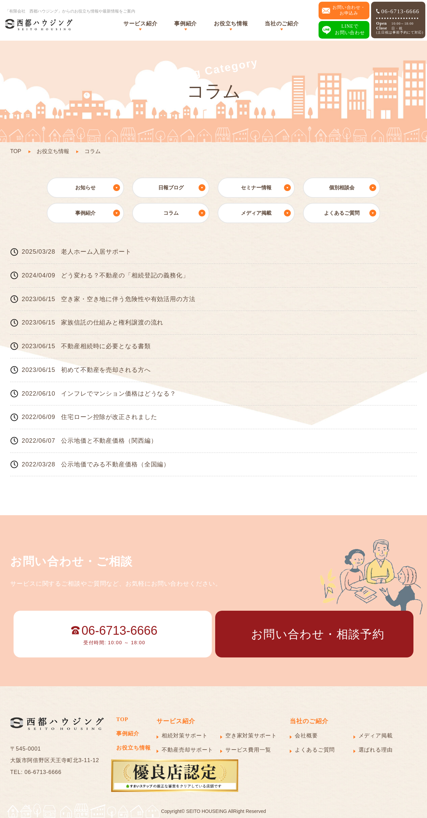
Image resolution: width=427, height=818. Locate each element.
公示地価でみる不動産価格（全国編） (115, 464)
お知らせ (85, 187)
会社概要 (306, 735)
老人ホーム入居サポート (96, 251)
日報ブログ (171, 187)
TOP (15, 151)
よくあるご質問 (342, 213)
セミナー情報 (256, 187)
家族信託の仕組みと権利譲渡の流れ (112, 322)
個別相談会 (341, 187)
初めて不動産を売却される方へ (106, 369)
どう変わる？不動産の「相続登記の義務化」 (125, 275)
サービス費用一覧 (248, 750)
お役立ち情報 (231, 23)
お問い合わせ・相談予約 (317, 634)
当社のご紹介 (282, 23)
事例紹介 (185, 23)
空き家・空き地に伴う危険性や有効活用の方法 (128, 299)
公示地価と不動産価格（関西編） (109, 440)
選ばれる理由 (376, 750)
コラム (171, 213)
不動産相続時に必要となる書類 (106, 346)
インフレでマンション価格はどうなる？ (118, 393)
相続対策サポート (184, 735)
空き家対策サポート (251, 735)
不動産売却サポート (187, 750)
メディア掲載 (256, 213)
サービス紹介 (140, 23)
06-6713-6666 (398, 11)
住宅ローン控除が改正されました (109, 417)
